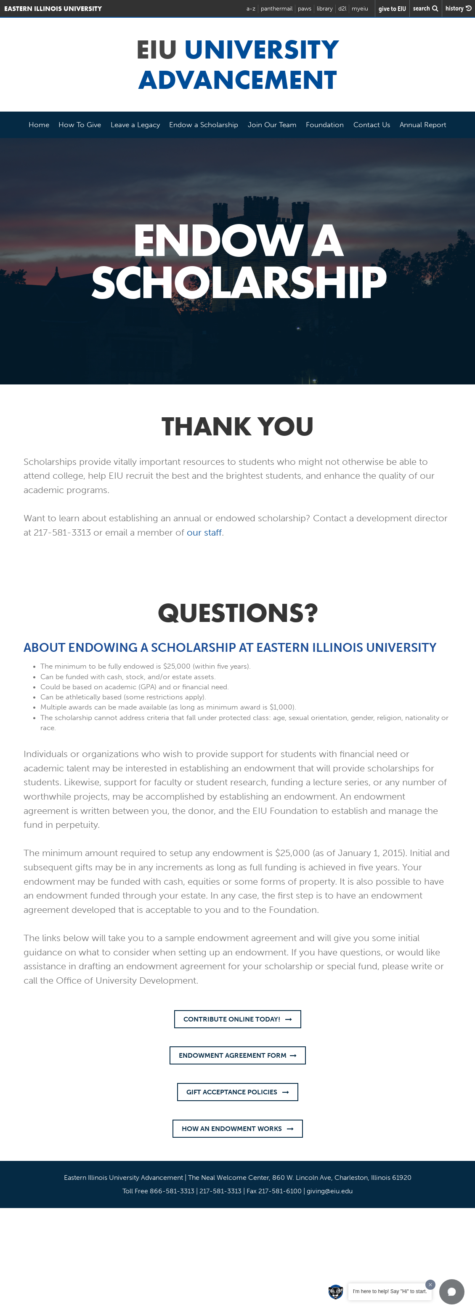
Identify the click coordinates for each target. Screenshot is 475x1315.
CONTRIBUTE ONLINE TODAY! (237, 1019)
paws (304, 8)
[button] (451, 1291)
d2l (342, 8)
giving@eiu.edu (330, 1191)
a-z (251, 8)
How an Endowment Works (238, 1129)
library (325, 8)
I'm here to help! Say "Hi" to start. (390, 1291)
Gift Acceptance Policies (237, 1092)
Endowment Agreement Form (238, 1055)
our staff (204, 532)
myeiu (360, 8)
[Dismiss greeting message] (430, 1285)
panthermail (276, 8)
